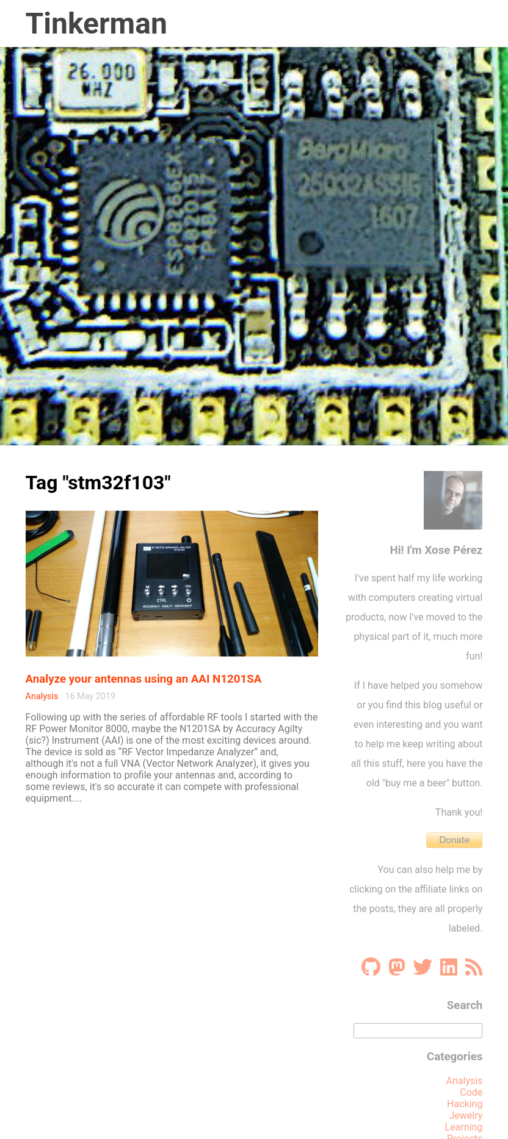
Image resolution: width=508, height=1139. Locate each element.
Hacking (464, 1104)
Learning (464, 1127)
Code (471, 1092)
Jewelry (466, 1115)
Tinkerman (96, 23)
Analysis (42, 696)
